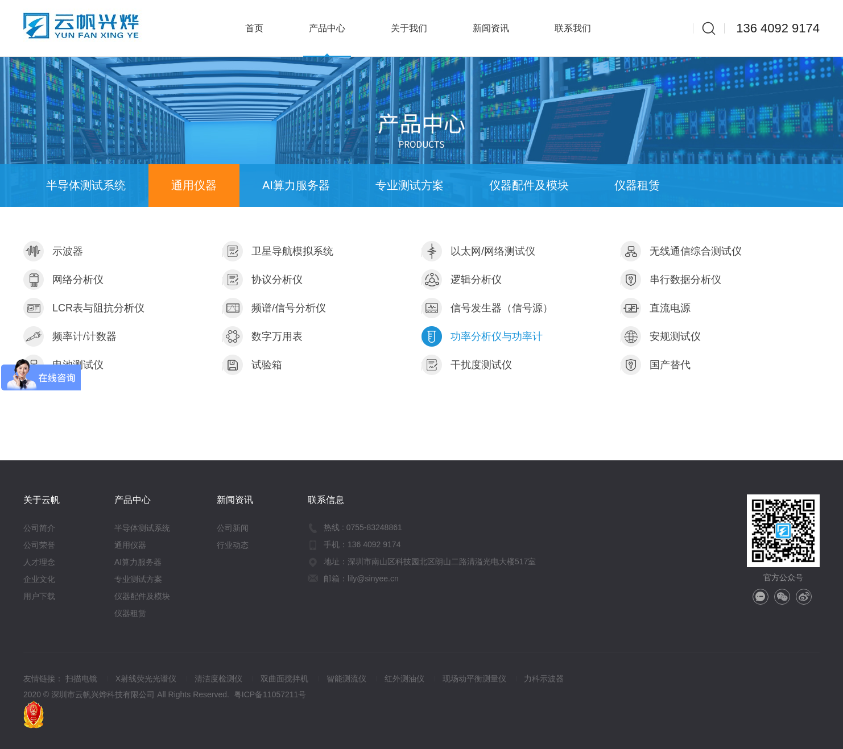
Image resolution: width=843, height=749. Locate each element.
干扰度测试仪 (467, 365)
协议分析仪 (262, 279)
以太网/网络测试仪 (478, 251)
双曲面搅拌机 (284, 678)
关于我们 (409, 28)
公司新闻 (233, 527)
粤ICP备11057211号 (270, 694)
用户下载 (39, 596)
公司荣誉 (39, 545)
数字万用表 (262, 336)
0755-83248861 (374, 527)
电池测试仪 (63, 365)
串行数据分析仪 (671, 279)
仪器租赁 (637, 185)
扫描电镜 (81, 678)
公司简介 (39, 527)
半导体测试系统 (86, 185)
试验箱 (252, 365)
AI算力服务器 (296, 185)
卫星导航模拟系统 (277, 251)
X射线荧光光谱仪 (145, 678)
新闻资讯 (491, 28)
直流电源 (656, 308)
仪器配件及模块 (529, 185)
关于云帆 (41, 500)
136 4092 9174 (778, 28)
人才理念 (39, 562)
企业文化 (39, 579)
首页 (254, 28)
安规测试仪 (661, 336)
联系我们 (573, 28)
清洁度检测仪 (218, 678)
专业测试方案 (409, 185)
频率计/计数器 (70, 336)
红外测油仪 (404, 678)
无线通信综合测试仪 (681, 251)
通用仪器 (194, 185)
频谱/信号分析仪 (274, 308)
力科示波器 (544, 678)
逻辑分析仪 (462, 279)
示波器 (53, 251)
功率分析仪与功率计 (482, 336)
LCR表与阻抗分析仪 (83, 308)
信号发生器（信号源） (487, 308)
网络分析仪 (63, 279)
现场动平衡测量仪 (474, 678)
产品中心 (327, 28)
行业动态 (233, 545)
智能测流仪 (346, 678)
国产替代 (656, 365)
